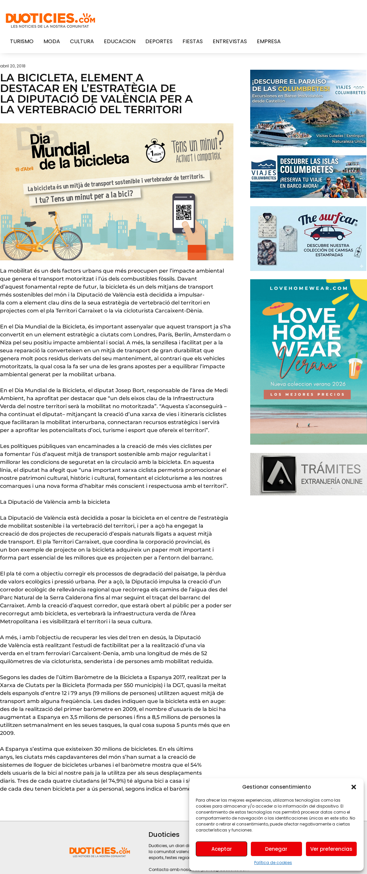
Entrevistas (230, 41)
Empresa (269, 41)
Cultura (82, 41)
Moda (51, 41)
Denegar (276, 848)
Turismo (22, 41)
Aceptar (221, 848)
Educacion (119, 41)
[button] (353, 787)
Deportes (159, 41)
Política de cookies (273, 862)
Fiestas (193, 41)
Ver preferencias (331, 848)
